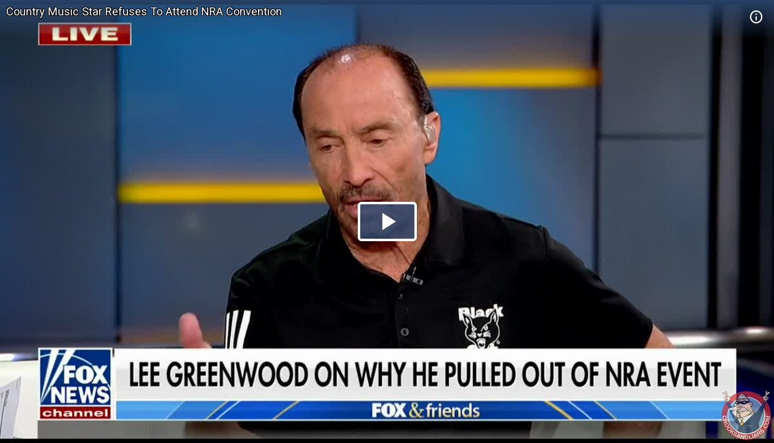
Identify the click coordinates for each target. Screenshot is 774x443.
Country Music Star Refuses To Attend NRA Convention (144, 11)
